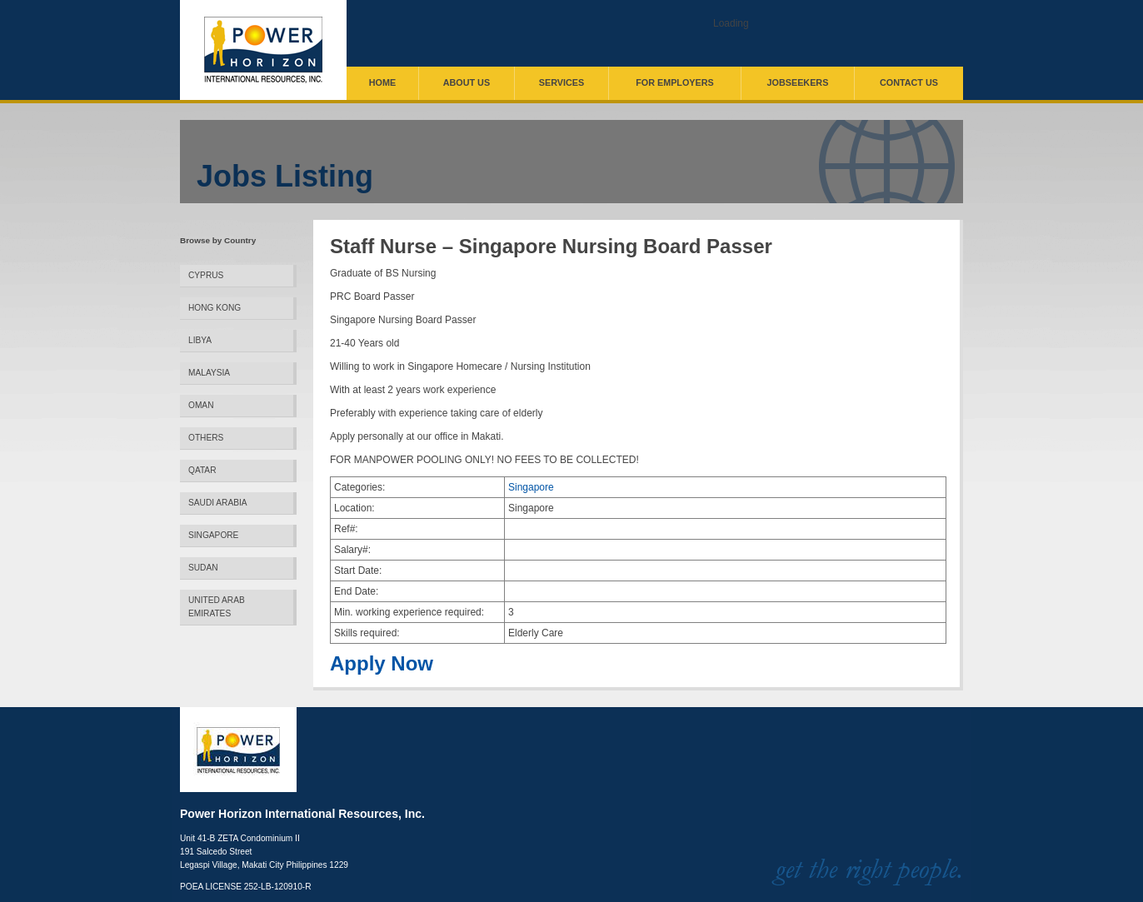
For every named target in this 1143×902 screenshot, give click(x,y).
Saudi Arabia (217, 502)
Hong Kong (214, 307)
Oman (200, 405)
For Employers (675, 82)
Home (382, 82)
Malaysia (209, 372)
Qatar (202, 470)
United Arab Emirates (216, 607)
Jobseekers (798, 82)
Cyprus (205, 275)
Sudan (203, 567)
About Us (466, 82)
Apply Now (381, 664)
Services (561, 82)
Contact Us (909, 82)
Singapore (213, 535)
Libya (200, 340)
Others (205, 437)
